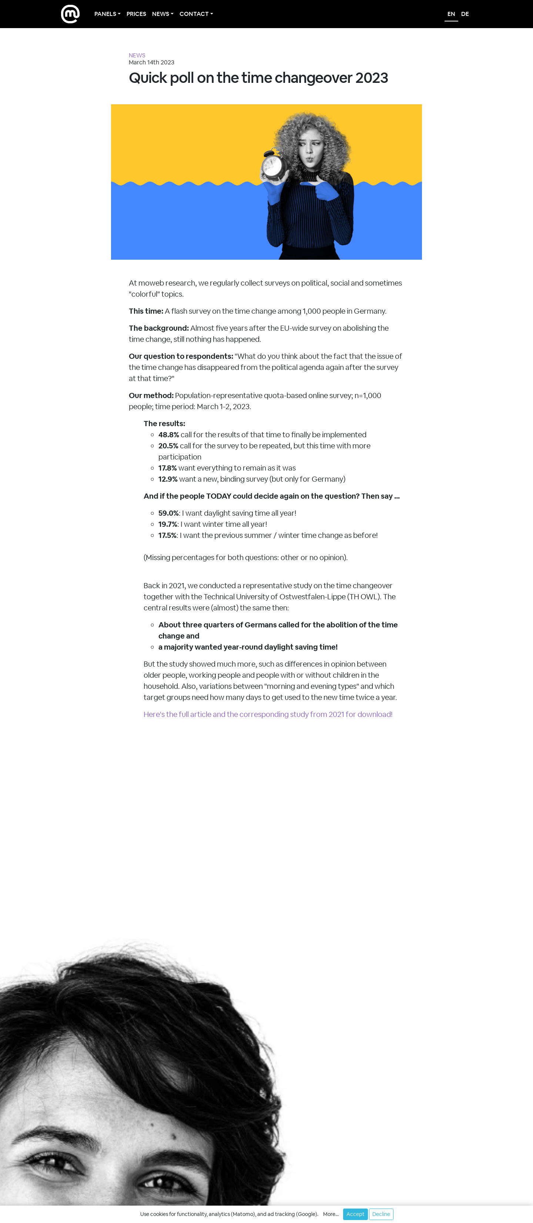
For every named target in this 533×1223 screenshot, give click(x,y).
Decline (381, 1214)
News (160, 14)
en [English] (451, 14)
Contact (194, 14)
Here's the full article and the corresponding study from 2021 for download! (268, 714)
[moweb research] (70, 14)
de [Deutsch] (465, 14)
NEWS (137, 55)
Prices (136, 14)
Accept (355, 1214)
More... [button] (331, 1214)
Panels (105, 14)
